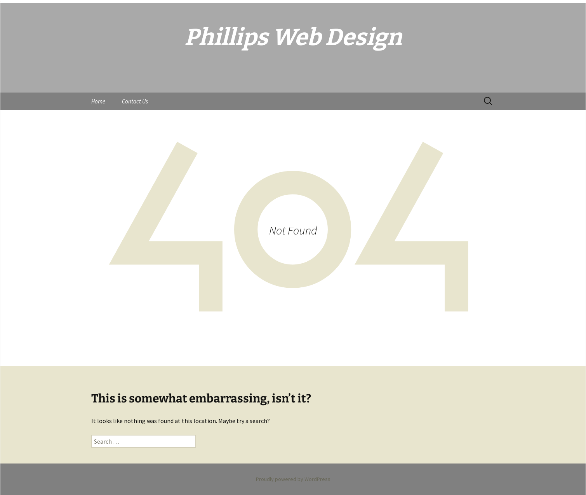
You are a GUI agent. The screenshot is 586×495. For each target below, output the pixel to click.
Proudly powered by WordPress (293, 479)
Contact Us (135, 101)
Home (98, 101)
